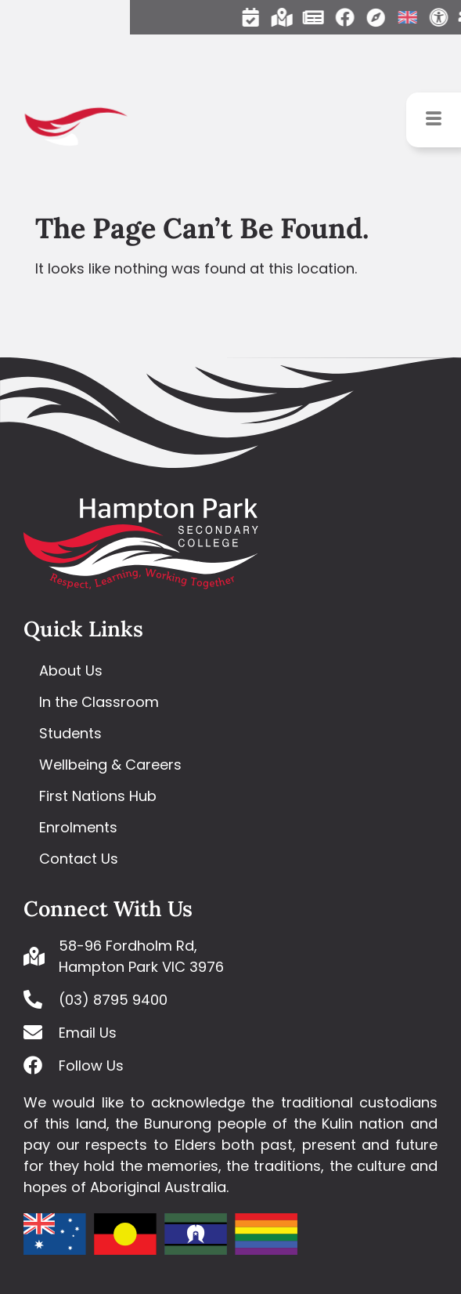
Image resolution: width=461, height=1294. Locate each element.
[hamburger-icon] (433, 120)
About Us (71, 670)
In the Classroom (99, 702)
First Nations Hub (98, 796)
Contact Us (78, 858)
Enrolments (78, 827)
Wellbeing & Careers (110, 764)
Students (70, 733)
